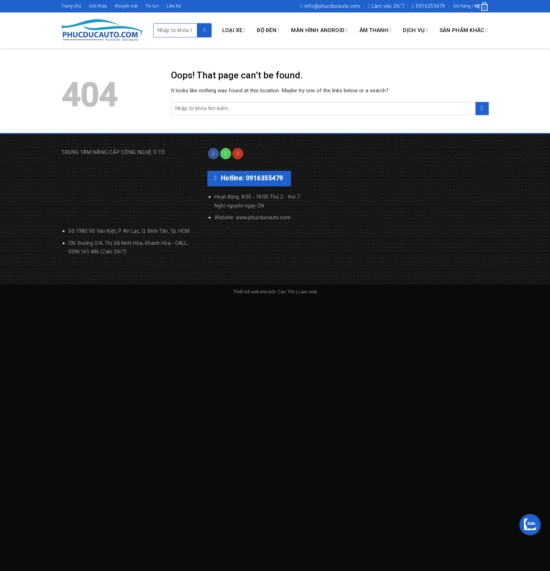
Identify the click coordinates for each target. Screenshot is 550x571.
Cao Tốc (286, 291)
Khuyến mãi (126, 6)
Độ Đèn (268, 30)
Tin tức (152, 6)
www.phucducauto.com (263, 218)
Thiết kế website (250, 291)
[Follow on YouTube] (237, 153)
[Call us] (225, 153)
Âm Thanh (375, 30)
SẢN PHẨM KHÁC (464, 30)
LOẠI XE (233, 30)
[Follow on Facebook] (213, 153)
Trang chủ (71, 6)
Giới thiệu (98, 6)
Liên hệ (174, 6)
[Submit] (204, 30)
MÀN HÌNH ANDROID (319, 30)
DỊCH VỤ (415, 30)
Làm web (308, 291)
